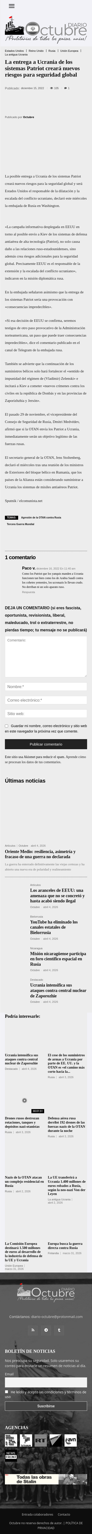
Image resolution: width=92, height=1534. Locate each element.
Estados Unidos (14, 51)
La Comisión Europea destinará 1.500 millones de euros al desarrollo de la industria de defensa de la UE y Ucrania (23, 1252)
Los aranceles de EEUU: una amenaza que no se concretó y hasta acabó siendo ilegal (57, 895)
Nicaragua (36, 948)
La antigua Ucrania (16, 54)
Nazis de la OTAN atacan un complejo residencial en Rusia (24, 1182)
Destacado (36, 979)
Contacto (64, 1514)
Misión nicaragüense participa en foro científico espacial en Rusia (58, 959)
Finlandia (53, 1253)
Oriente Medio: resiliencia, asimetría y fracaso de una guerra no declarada (40, 854)
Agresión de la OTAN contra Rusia (41, 517)
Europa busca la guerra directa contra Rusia (65, 1246)
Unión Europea (69, 51)
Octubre (28, 117)
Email (9, 1374)
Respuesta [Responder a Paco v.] (28, 592)
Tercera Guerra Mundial (20, 524)
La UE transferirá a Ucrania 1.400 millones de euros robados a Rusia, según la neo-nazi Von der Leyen (67, 1186)
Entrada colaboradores (37, 1514)
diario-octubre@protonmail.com (57, 1316)
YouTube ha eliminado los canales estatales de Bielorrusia (54, 927)
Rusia (52, 51)
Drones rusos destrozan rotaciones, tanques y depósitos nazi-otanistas (22, 1122)
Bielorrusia (36, 916)
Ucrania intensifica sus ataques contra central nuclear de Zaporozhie (58, 990)
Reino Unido (36, 51)
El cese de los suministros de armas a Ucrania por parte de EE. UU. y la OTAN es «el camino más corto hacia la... (66, 1063)
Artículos (10, 845)
